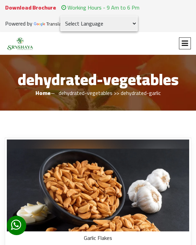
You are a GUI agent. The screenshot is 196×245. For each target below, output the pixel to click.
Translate (49, 24)
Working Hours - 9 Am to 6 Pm (100, 7)
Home (42, 93)
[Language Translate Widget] (99, 23)
